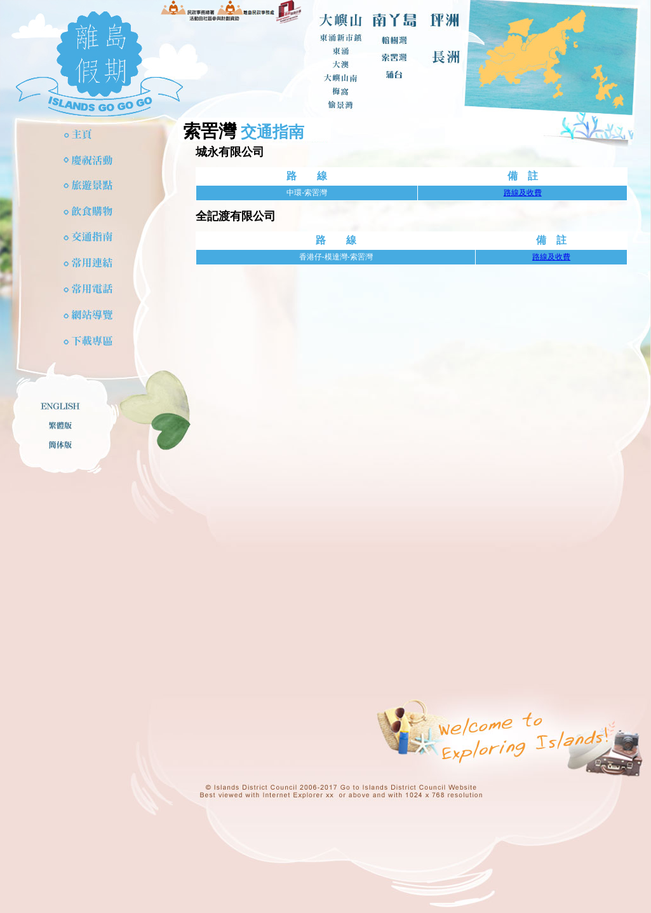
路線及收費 (523, 192)
